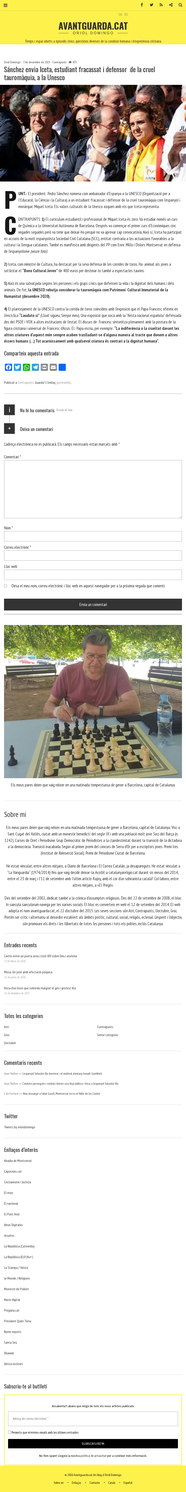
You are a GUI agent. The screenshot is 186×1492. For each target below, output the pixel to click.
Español (128, 1483)
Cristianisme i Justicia (17, 1182)
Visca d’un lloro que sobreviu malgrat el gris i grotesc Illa (40, 988)
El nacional (11, 1203)
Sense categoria (107, 1035)
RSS (159, 5)
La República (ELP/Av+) (18, 1257)
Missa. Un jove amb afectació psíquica (28, 972)
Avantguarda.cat (93, 25)
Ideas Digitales (13, 1225)
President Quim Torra (17, 1321)
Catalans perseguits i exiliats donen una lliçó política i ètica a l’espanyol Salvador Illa (70, 1084)
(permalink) (63, 382)
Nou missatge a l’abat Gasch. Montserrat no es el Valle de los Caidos (61, 1094)
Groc (7, 1035)
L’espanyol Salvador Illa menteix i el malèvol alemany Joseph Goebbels (62, 1074)
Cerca (178, 5)
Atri (6, 1027)
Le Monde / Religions (17, 1278)
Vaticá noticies (13, 1363)
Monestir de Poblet (16, 1289)
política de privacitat (93, 1455)
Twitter (149, 5)
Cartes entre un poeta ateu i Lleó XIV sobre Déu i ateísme (40, 956)
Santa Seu (10, 1342)
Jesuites (9, 1235)
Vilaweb (9, 1353)
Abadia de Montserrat (18, 1160)
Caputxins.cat (13, 1171)
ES (126, 14)
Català (111, 1483)
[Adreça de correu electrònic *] (93, 1419)
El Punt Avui (11, 1214)
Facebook (140, 5)
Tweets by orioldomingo (19, 1127)
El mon (8, 1192)
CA (120, 14)
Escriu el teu (64, 410)
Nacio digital (12, 1299)
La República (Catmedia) (19, 1246)
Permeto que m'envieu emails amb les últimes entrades (43, 1433)
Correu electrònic (17, 547)
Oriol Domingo (12, 62)
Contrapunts (59, 62)
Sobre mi (59, 1483)
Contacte (95, 1483)
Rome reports (12, 1331)
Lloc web (10, 566)
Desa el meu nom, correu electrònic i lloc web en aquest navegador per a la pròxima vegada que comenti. (88, 585)
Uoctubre (10, 1043)
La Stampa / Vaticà (16, 1267)
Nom (8, 528)
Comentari (12, 456)
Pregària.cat (11, 1310)
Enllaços (76, 1483)
